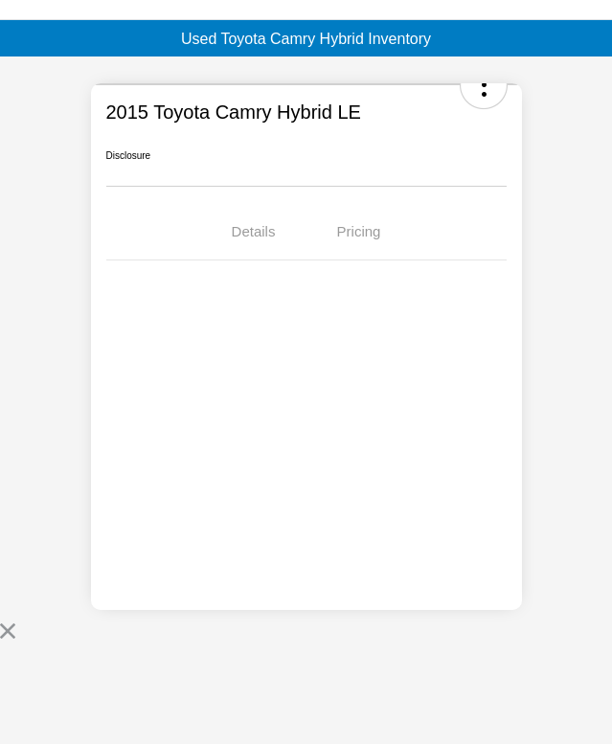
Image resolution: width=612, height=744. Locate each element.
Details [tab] (254, 231)
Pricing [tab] (359, 231)
